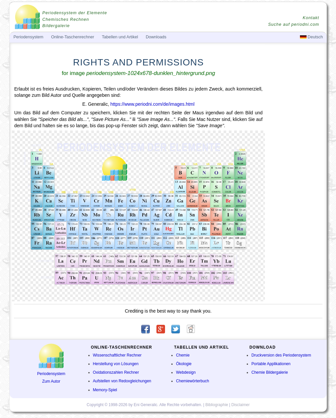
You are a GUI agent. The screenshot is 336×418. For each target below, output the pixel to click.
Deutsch (311, 37)
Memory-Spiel (105, 390)
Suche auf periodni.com (293, 24)
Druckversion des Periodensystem (281, 355)
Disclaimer (240, 404)
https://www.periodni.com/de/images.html (152, 104)
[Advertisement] (295, 187)
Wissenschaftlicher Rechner (117, 355)
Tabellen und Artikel (120, 37)
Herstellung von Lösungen (116, 363)
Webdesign (185, 372)
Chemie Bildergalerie (269, 372)
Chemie (182, 355)
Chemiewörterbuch (192, 381)
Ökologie (183, 363)
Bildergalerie (56, 25)
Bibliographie (216, 404)
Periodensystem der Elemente (74, 13)
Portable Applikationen (270, 363)
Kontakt (311, 18)
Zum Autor (51, 381)
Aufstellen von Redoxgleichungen (122, 381)
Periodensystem (51, 373)
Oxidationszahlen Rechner (116, 372)
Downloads (156, 37)
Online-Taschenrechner (72, 37)
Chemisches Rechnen (65, 19)
